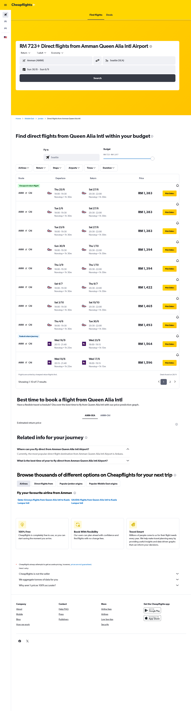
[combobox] (61, 52)
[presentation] (154, 46)
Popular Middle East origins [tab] (107, 462)
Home (21, 118)
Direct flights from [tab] (47, 462)
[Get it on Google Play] (155, 589)
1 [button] (167, 360)
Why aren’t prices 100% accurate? (102, 564)
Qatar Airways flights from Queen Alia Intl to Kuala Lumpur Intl (47, 480)
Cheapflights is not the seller (102, 552)
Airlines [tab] (27, 462)
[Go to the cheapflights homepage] (23, 5)
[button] (5, 4)
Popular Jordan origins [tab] (74, 462)
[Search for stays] (5, 21)
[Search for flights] (5, 15)
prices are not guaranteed (84, 543)
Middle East (33, 118)
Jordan (44, 118)
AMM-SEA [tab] (93, 393)
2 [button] (173, 360)
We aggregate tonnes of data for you (102, 558)
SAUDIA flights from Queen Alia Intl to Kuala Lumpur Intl (97, 480)
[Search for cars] (5, 28)
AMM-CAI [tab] (109, 393)
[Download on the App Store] (155, 596)
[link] (149, 619)
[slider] (156, 158)
